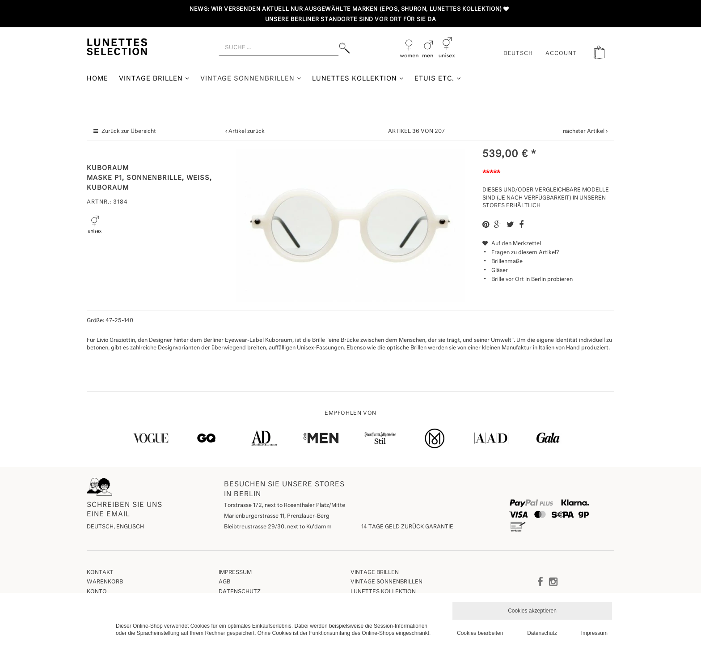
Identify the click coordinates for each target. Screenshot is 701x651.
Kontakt (100, 572)
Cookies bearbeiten (480, 633)
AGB (224, 582)
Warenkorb (105, 582)
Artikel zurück (246, 131)
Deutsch (518, 53)
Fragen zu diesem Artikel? (520, 252)
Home (97, 79)
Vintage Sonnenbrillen (251, 78)
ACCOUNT (561, 53)
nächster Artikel (584, 131)
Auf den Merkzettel (511, 244)
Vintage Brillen (154, 78)
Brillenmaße (507, 261)
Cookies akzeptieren (532, 611)
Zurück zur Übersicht (128, 131)
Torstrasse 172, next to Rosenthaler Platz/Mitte (284, 505)
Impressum (235, 572)
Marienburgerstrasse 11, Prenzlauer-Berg (276, 516)
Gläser (499, 270)
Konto (97, 592)
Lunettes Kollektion (358, 78)
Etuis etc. (437, 78)
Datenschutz (240, 592)
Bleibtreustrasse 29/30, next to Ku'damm (278, 527)
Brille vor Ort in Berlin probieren (532, 279)
